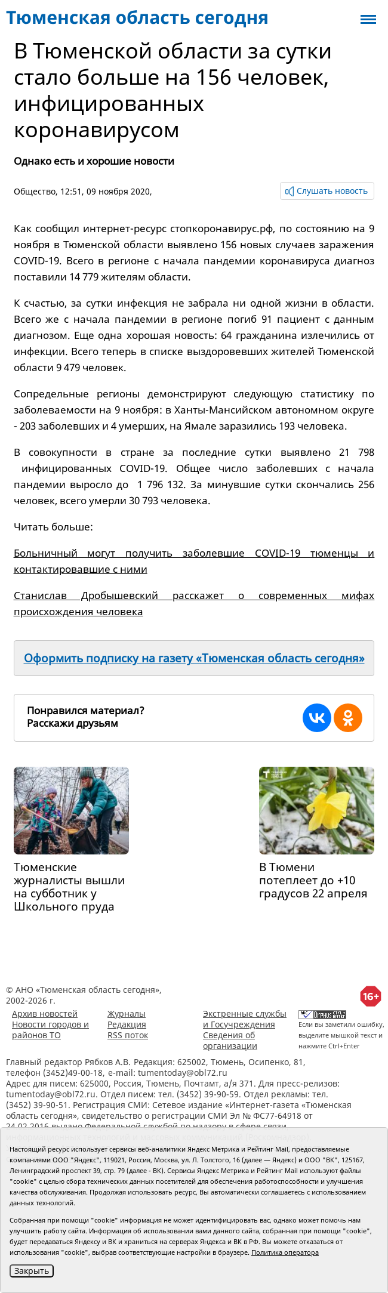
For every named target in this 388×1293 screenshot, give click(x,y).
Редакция (126, 1024)
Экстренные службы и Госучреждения (245, 1019)
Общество (35, 191)
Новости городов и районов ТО (50, 1030)
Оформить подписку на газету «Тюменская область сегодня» (194, 658)
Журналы (126, 1013)
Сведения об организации (230, 1040)
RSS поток (127, 1035)
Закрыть (31, 1270)
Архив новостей (45, 1013)
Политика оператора (285, 1252)
